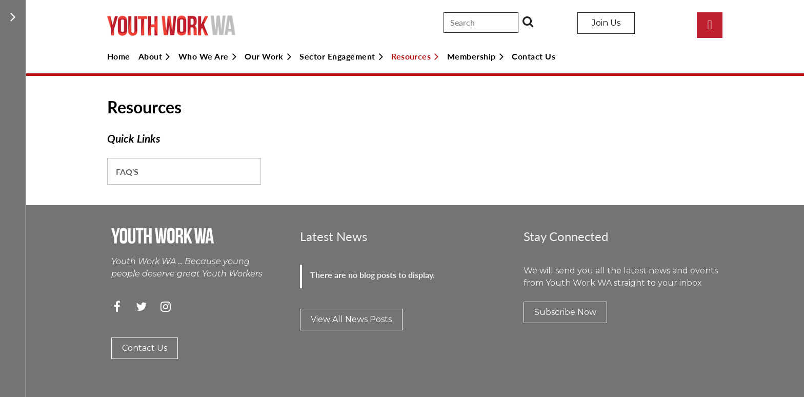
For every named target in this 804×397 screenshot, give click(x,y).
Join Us (606, 23)
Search (528, 21)
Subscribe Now (565, 312)
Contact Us (144, 348)
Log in (709, 25)
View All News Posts (351, 319)
